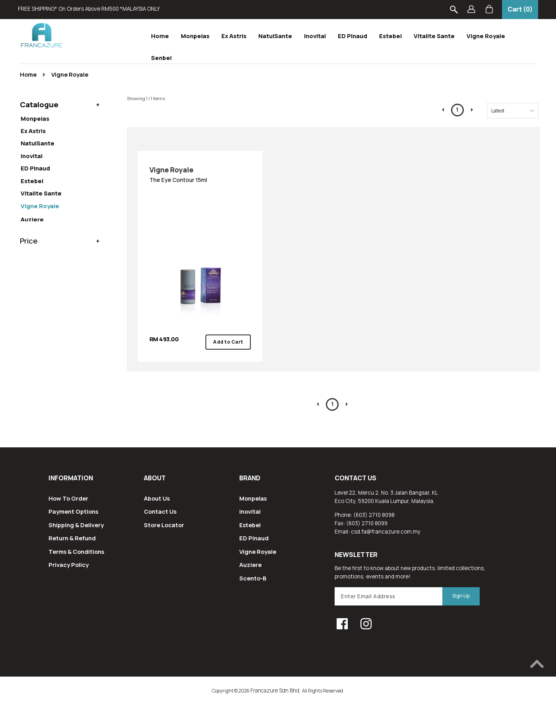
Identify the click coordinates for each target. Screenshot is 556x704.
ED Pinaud (352, 36)
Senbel (161, 58)
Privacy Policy (68, 565)
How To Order (68, 498)
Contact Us (160, 511)
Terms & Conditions (76, 551)
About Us (157, 498)
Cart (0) (520, 9)
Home (160, 36)
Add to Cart (228, 341)
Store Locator (164, 525)
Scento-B (252, 578)
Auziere (250, 565)
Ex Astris (233, 36)
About (155, 478)
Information (70, 478)
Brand (249, 478)
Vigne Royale (486, 36)
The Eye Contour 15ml (200, 174)
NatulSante (275, 36)
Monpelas (195, 36)
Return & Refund (72, 538)
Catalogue (39, 103)
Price (29, 172)
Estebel (390, 36)
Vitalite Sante (434, 36)
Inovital (315, 36)
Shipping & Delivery (76, 525)
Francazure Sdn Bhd (274, 690)
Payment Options (73, 511)
